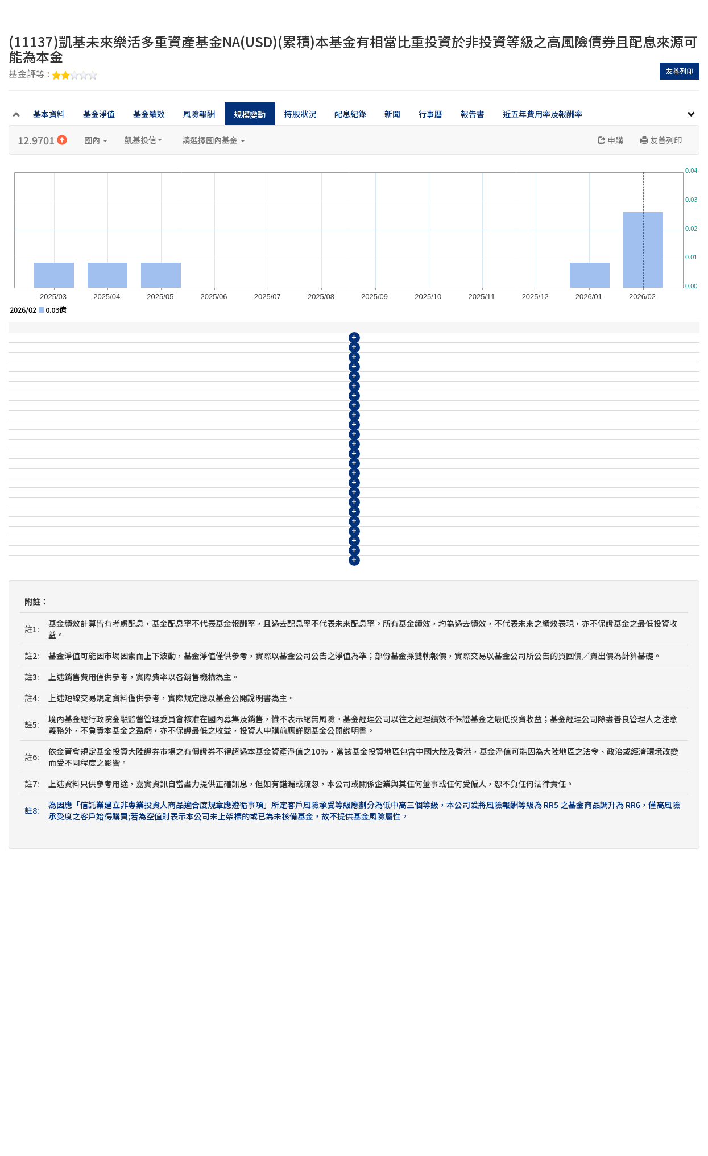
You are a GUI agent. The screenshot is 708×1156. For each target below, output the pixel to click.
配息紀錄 (350, 113)
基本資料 (49, 113)
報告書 (473, 113)
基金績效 (149, 113)
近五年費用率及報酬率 (542, 113)
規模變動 (250, 114)
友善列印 (679, 71)
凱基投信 (143, 140)
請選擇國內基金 (213, 140)
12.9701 (42, 139)
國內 (95, 140)
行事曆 (430, 113)
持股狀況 (300, 113)
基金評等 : (53, 74)
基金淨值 (99, 113)
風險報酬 (199, 113)
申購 (610, 140)
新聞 (392, 113)
